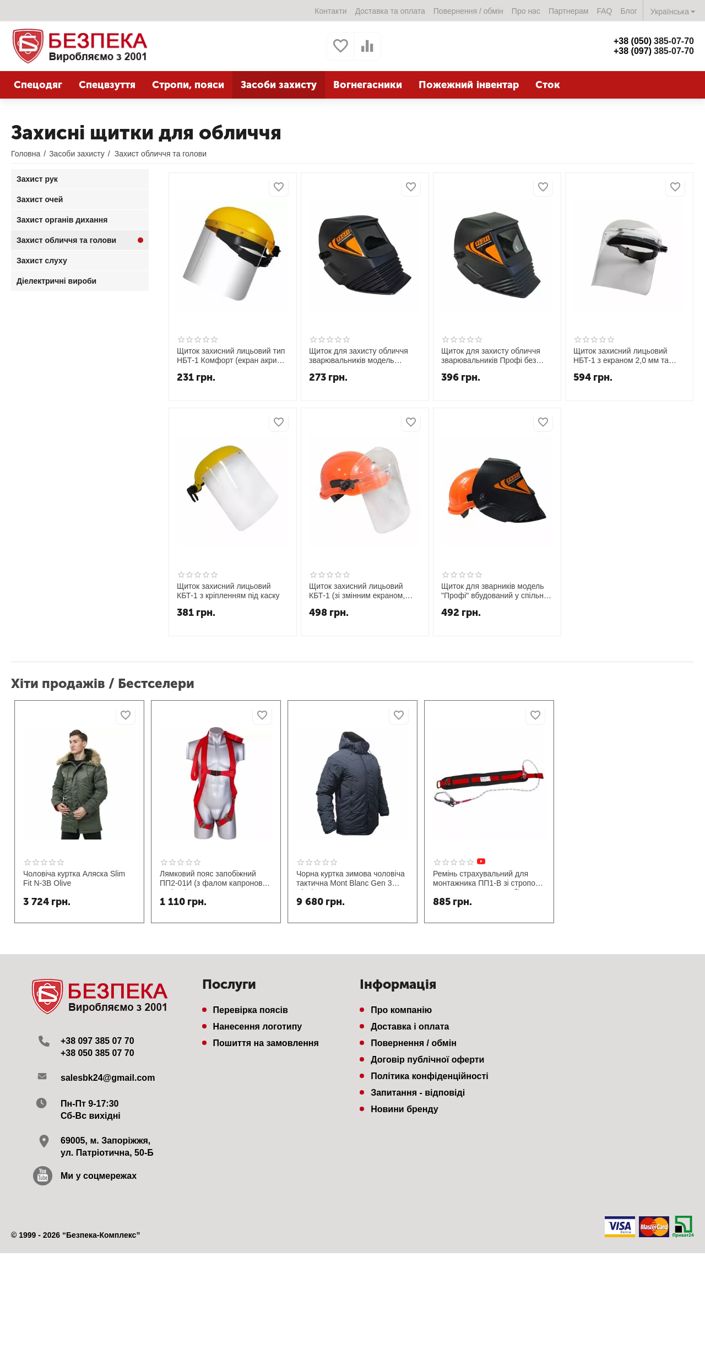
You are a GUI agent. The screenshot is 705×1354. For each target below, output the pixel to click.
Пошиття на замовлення (266, 1043)
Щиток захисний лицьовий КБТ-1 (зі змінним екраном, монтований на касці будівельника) (357, 591)
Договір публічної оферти (427, 1059)
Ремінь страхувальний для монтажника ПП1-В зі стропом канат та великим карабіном (487, 879)
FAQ (604, 11)
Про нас (526, 11)
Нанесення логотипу (257, 1026)
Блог (629, 11)
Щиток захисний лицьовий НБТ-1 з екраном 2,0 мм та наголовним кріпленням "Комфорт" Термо (621, 355)
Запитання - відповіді (418, 1092)
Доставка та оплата (390, 11)
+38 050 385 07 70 (97, 1053)
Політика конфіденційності (430, 1076)
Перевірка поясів (250, 1010)
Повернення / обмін (468, 11)
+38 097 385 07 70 (97, 1041)
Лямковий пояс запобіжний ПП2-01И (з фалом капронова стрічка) (213, 879)
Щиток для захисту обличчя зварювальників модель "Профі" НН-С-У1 (358, 355)
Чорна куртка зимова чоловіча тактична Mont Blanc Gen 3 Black (350, 879)
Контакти (330, 11)
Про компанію (401, 1010)
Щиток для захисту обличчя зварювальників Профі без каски (490, 355)
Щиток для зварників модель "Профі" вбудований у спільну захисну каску (494, 591)
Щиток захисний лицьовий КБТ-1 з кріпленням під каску (228, 591)
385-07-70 (654, 41)
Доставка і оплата (410, 1026)
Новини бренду (404, 1109)
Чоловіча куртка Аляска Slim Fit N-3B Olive (74, 878)
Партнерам (569, 11)
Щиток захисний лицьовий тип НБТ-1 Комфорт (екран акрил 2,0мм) (231, 355)
